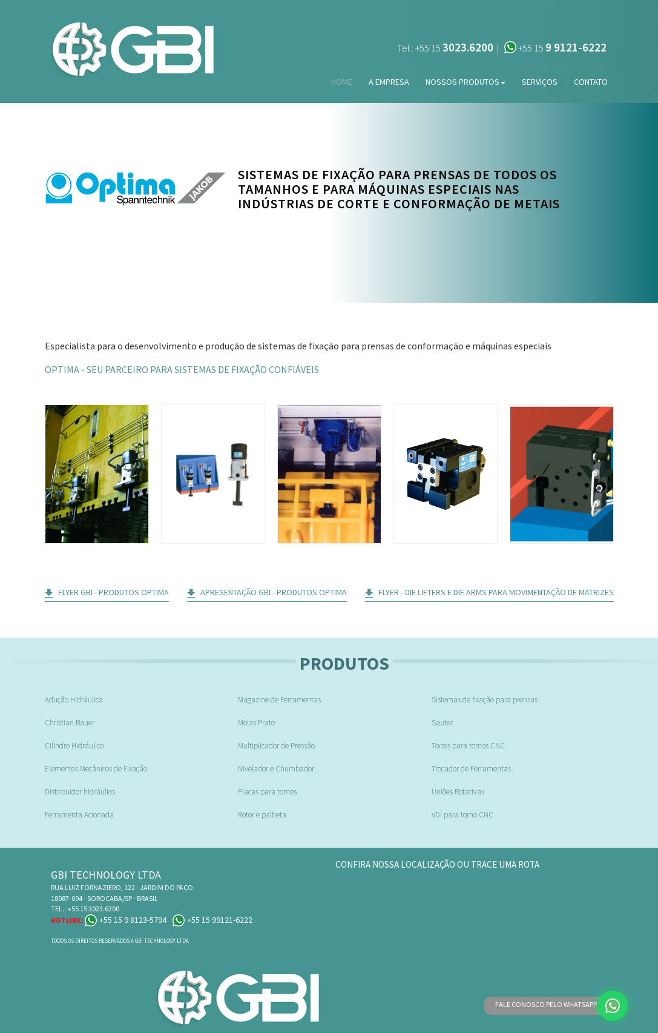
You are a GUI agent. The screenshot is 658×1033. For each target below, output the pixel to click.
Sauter (442, 723)
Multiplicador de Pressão (276, 746)
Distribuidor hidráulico (80, 792)
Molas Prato (256, 723)
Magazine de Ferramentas (279, 700)
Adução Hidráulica (74, 700)
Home (341, 81)
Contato (591, 81)
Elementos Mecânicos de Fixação (96, 769)
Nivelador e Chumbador (276, 769)
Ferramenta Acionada (79, 815)
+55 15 (454, 48)
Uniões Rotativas (458, 792)
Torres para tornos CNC (468, 746)
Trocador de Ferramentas (471, 769)
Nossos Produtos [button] (465, 81)
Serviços (540, 81)
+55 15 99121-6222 (212, 919)
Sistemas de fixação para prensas (485, 700)
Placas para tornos (267, 792)
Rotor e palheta (262, 815)
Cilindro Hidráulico (74, 746)
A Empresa (389, 81)
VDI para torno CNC (462, 815)
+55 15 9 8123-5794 (125, 919)
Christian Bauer (69, 723)
